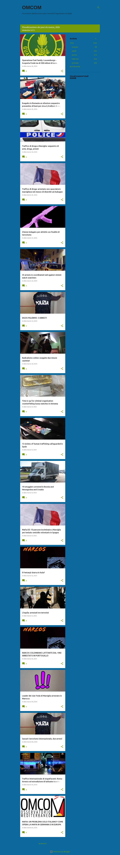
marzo (74, 55)
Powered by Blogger (60, 852)
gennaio (75, 63)
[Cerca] (98, 7)
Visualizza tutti (28, 30)
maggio (75, 47)
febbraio (75, 59)
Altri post (43, 843)
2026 (72, 43)
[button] (62, 71)
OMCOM (31, 7)
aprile (74, 51)
